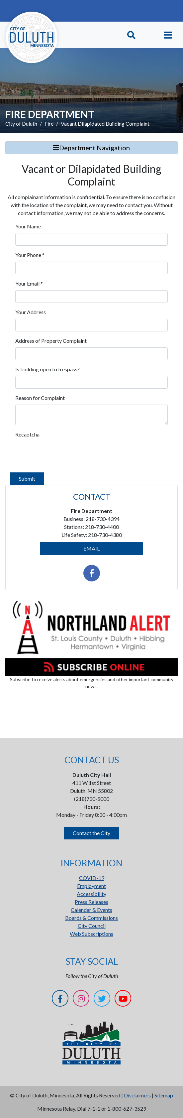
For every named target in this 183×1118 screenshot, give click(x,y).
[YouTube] (123, 999)
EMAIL (91, 548)
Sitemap (163, 1095)
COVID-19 (91, 878)
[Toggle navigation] (167, 35)
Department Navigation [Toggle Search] (91, 148)
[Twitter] (102, 999)
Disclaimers (137, 1095)
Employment (91, 886)
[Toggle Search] (131, 35)
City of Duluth (21, 123)
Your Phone (30, 255)
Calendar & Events (91, 910)
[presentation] (65, 454)
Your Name (28, 226)
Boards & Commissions (91, 918)
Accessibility (91, 894)
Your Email (29, 283)
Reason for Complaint (40, 398)
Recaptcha (27, 434)
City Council (92, 926)
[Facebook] (60, 999)
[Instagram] (81, 999)
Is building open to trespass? (47, 369)
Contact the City (91, 833)
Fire (49, 123)
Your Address (30, 312)
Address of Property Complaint (51, 340)
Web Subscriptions (91, 934)
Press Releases (91, 902)
